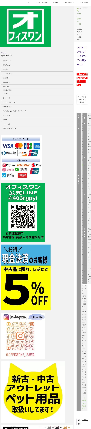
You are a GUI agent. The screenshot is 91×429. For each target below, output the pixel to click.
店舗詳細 (84, 233)
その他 (4, 102)
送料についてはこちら (48, 69)
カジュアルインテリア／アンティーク (13, 93)
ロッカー (4, 76)
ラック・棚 (41, 8)
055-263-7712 (40, 248)
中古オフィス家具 (41, 2)
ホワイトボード (7, 98)
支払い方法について (31, 422)
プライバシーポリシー (75, 422)
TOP (33, 8)
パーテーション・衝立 (9, 85)
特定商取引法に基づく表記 (11, 422)
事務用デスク (6, 47)
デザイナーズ (6, 89)
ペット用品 (5, 106)
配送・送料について (53, 422)
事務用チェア (6, 43)
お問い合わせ (83, 2)
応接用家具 (5, 65)
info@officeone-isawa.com (41, 253)
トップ (27, 2)
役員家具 (4, 60)
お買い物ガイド (68, 2)
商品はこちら (38, 193)
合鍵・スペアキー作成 (9, 111)
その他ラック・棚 (52, 8)
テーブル (4, 52)
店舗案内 (55, 2)
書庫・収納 (5, 69)
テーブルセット (7, 56)
